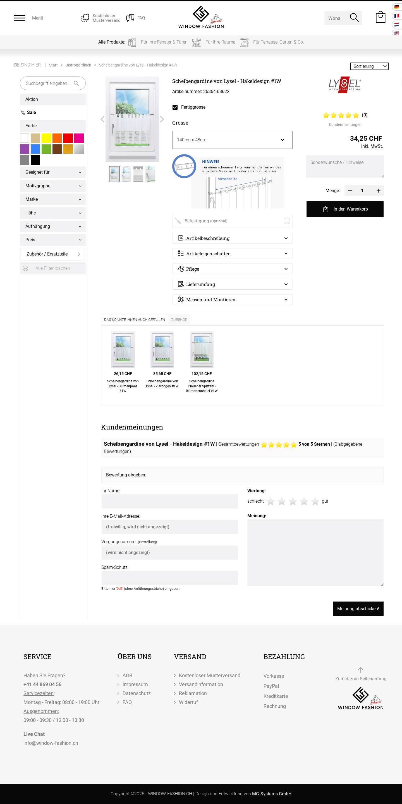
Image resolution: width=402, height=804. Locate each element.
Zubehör (179, 320)
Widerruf (188, 702)
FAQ (127, 702)
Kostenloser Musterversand (209, 675)
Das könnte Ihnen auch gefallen (134, 320)
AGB (127, 675)
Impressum (135, 684)
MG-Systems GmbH (271, 793)
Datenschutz (137, 693)
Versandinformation (201, 684)
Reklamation (193, 693)
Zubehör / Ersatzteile (47, 254)
